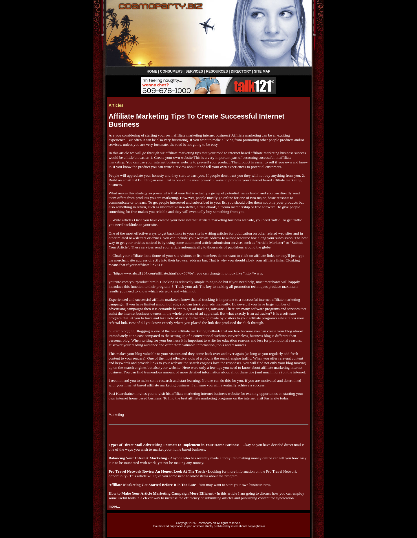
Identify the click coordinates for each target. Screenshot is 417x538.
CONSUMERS (171, 71)
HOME (152, 71)
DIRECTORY (241, 71)
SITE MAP (262, 71)
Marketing (116, 415)
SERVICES (194, 71)
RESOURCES (217, 71)
